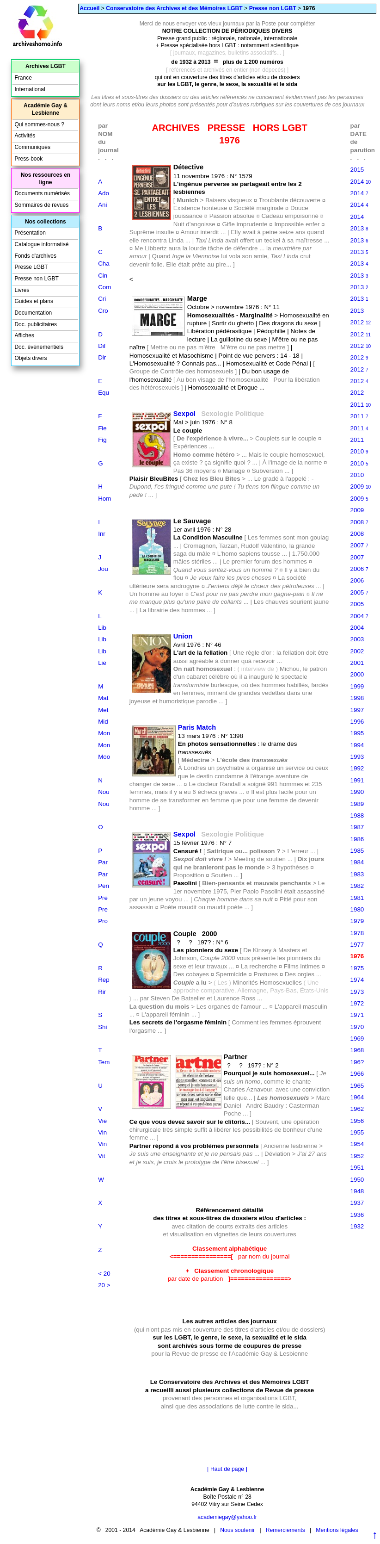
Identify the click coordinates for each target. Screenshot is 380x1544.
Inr (101, 533)
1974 (357, 979)
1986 (357, 839)
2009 (360, 486)
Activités (24, 135)
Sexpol (184, 413)
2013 (359, 228)
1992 (357, 768)
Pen (103, 885)
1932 (357, 1226)
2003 (357, 639)
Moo (104, 756)
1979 (357, 921)
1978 (357, 933)
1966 (357, 1073)
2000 (357, 674)
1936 (357, 1214)
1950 (357, 1179)
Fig (102, 439)
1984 (357, 862)
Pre (103, 897)
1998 (357, 697)
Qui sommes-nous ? (39, 124)
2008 (359, 522)
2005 (359, 592)
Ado (103, 193)
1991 (357, 780)
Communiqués (32, 147)
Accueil (89, 8)
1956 (357, 1120)
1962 (357, 1108)
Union (183, 636)
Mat (103, 697)
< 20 (104, 1273)
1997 (357, 710)
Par (103, 862)
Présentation (29, 232)
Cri (102, 298)
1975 (357, 968)
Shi (102, 1026)
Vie (102, 1120)
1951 (357, 1167)
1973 (357, 991)
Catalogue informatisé (41, 244)
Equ (103, 392)
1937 (357, 1202)
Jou (103, 568)
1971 (357, 1014)
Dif (101, 345)
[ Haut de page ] (227, 1469)
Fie (102, 428)
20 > (104, 1285)
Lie (102, 662)
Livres (21, 290)
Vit (101, 1156)
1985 (357, 850)
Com (104, 287)
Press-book (28, 158)
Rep (104, 979)
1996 (357, 721)
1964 (357, 1097)
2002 (357, 651)
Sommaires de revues (41, 205)
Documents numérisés (42, 193)
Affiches (24, 335)
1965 (357, 1085)
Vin (102, 1132)
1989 (357, 803)
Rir (102, 991)
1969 (357, 1038)
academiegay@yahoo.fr (227, 1517)
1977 (357, 944)
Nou (104, 791)
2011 (360, 404)
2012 (360, 322)
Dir (102, 357)
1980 (357, 909)
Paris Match (197, 727)
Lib (102, 627)
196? (357, 1062)
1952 (357, 1156)
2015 (357, 169)
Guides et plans (33, 301)
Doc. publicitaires (35, 324)
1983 (357, 874)
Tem (104, 1062)
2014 (360, 181)
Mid (103, 721)
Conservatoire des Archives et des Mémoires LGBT (174, 8)
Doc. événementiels (38, 347)
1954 (357, 1144)
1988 (357, 815)
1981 (357, 897)
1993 (357, 756)
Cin (102, 275)
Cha (104, 263)
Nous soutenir (237, 1530)
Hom (104, 498)
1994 (357, 745)
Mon (104, 733)
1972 (357, 1003)
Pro (103, 921)
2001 (357, 662)
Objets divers (30, 358)
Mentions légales (337, 1530)
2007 (359, 545)
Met (103, 710)
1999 (357, 686)
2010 (359, 451)
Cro (103, 310)
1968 (357, 1050)
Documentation (33, 313)
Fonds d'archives (35, 256)
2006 (359, 568)
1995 (357, 733)
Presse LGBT (31, 267)
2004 (359, 616)
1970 (357, 1026)
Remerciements (285, 1530)
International (29, 89)
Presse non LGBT (272, 8)
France (22, 77)
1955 (357, 1132)
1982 (357, 885)
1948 (357, 1191)
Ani (102, 204)
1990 (357, 791)
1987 (357, 827)
